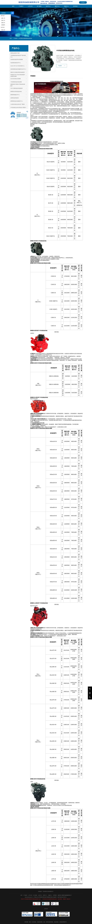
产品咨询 (60, 70)
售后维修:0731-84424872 (22, 116)
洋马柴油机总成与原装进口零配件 (18, 107)
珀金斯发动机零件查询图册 (16, 59)
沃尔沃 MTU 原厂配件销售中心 (17, 65)
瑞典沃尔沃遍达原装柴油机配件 (17, 72)
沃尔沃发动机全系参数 (15, 78)
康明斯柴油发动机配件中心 (16, 101)
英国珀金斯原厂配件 (15, 53)
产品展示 (16, 38)
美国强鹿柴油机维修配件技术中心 (18, 69)
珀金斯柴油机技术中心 (15, 62)
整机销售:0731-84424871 (22, 114)
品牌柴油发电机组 (14, 97)
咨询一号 (3, 18)
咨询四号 (3, 24)
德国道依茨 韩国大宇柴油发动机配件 (17, 85)
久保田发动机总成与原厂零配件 (17, 104)
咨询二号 (3, 20)
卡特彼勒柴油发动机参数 (16, 81)
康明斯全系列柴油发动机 (16, 91)
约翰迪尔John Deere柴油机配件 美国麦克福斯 (17, 75)
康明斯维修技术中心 (15, 94)
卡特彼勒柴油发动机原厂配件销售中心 (18, 56)
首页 (11, 38)
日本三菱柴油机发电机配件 (16, 88)
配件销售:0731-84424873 (22, 115)
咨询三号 (3, 22)
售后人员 (3, 29)
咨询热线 (19, 112)
